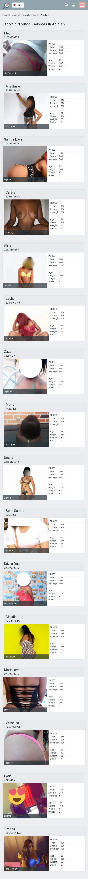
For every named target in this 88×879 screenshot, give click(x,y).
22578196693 (11, 249)
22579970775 (11, 37)
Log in (73, 5)
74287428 (9, 355)
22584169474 (13, 833)
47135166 (9, 780)
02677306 (11, 514)
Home (6, 15)
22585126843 (13, 90)
